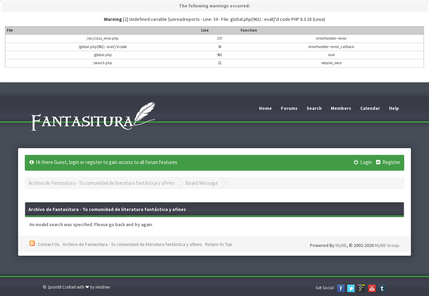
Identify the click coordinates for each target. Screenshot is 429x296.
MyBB (341, 245)
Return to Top (218, 244)
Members (341, 108)
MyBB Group (387, 245)
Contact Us (49, 244)
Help (394, 108)
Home (265, 108)
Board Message (201, 183)
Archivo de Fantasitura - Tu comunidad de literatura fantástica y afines (101, 183)
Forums (289, 108)
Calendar (370, 108)
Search (314, 108)
